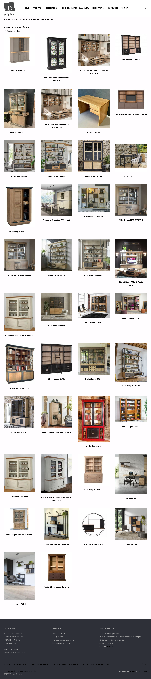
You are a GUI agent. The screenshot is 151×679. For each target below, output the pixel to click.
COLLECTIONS (53, 8)
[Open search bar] (132, 8)
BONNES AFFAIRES (69, 8)
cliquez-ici (110, 646)
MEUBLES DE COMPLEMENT (18, 19)
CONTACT (124, 8)
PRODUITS (38, 8)
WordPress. (142, 671)
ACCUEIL (27, 8)
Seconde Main (84, 8)
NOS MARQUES (98, 8)
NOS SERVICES (112, 8)
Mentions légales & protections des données (20, 671)
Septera (132, 671)
